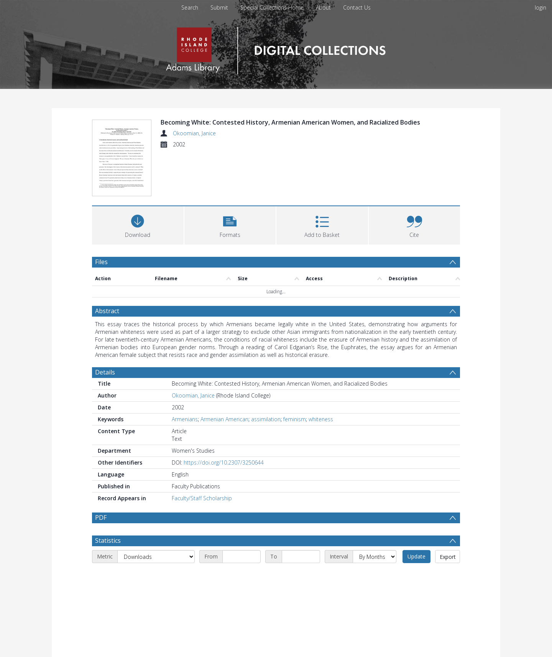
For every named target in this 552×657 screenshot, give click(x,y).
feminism (294, 420)
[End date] (301, 575)
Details (105, 373)
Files (101, 262)
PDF (101, 518)
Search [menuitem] (189, 7)
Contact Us (357, 7)
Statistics (108, 559)
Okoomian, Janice (194, 133)
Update (416, 575)
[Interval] (374, 575)
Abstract (107, 311)
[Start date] (241, 575)
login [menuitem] (540, 7)
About (323, 7)
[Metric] (156, 575)
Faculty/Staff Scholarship (202, 499)
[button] (230, 225)
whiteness (321, 420)
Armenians (185, 420)
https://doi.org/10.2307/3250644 (224, 463)
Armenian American (224, 420)
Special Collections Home (272, 7)
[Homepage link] (276, 48)
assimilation (266, 420)
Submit (219, 7)
